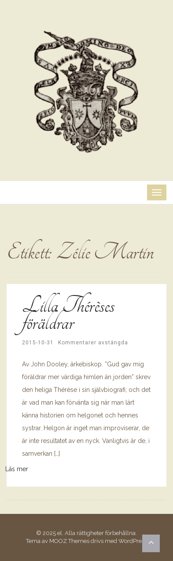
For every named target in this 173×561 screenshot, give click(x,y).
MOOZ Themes (69, 541)
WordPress (132, 541)
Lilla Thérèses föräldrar (68, 314)
